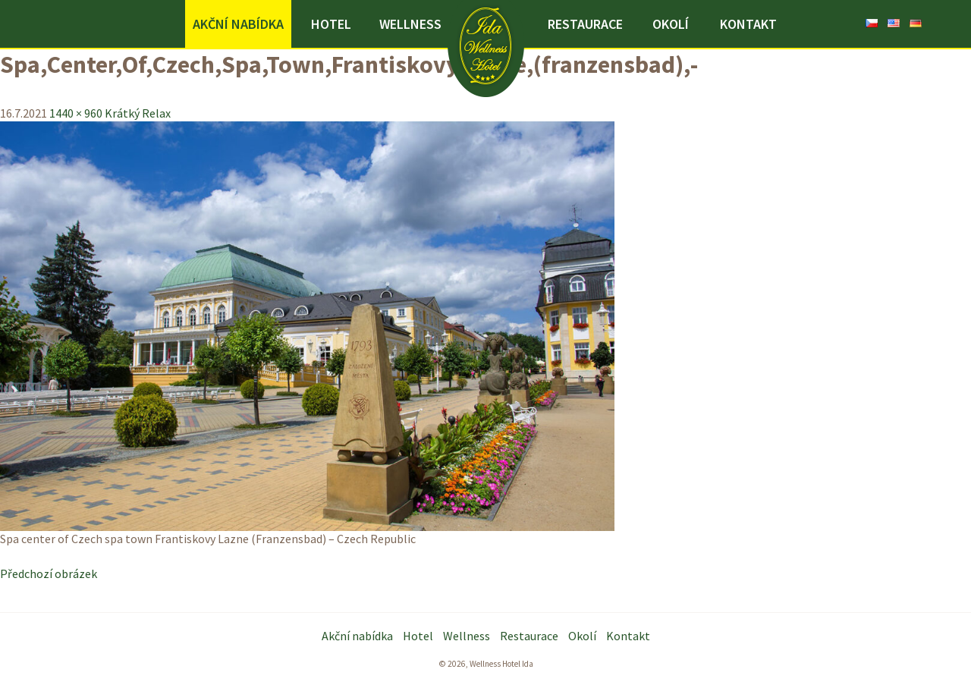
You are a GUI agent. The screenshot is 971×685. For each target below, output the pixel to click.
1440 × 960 (75, 113)
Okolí (670, 24)
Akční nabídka (238, 24)
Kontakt (748, 24)
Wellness (410, 24)
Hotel (331, 24)
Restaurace (585, 24)
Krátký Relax (138, 113)
